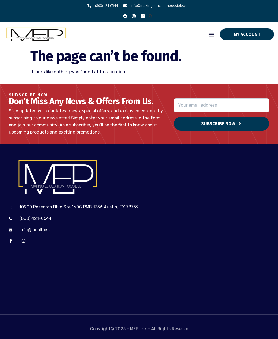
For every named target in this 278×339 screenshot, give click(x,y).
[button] (150, 16)
